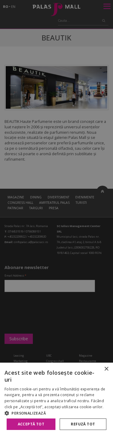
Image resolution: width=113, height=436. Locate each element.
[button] (56, 413)
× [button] (106, 369)
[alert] (56, 218)
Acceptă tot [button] (31, 424)
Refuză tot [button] (83, 424)
